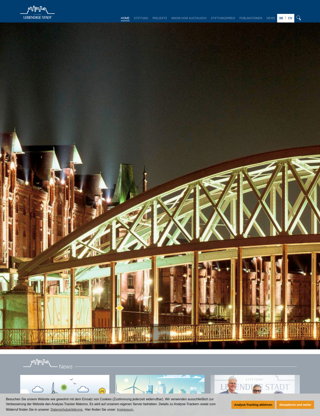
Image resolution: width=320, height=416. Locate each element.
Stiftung (141, 18)
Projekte (159, 18)
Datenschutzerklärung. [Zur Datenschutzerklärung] (67, 409)
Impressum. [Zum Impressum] (125, 409)
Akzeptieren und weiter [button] (295, 404)
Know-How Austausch (189, 18)
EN (290, 18)
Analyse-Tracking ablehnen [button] (253, 404)
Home (125, 18)
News (271, 18)
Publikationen (250, 18)
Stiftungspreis (223, 18)
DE (281, 18)
